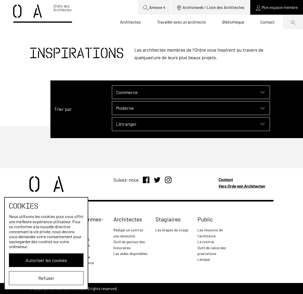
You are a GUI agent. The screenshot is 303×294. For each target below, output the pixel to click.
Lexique (203, 259)
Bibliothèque (233, 21)
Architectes (130, 21)
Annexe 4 (154, 7)
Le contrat (206, 241)
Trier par (63, 109)
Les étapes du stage (171, 230)
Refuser (46, 278)
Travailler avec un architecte (181, 21)
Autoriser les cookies (46, 260)
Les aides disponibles (130, 253)
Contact (267, 21)
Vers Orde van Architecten (241, 185)
